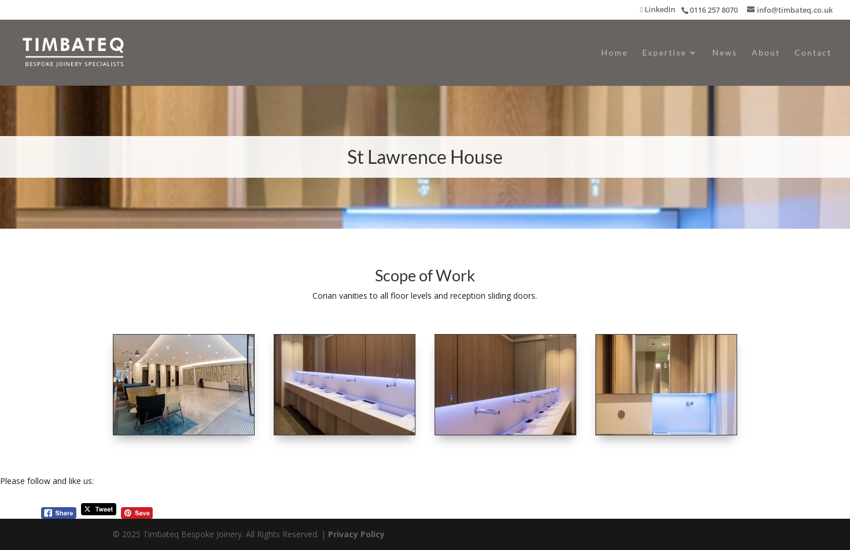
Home (614, 53)
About (766, 53)
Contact (812, 53)
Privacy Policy (356, 534)
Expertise (664, 53)
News (724, 53)
